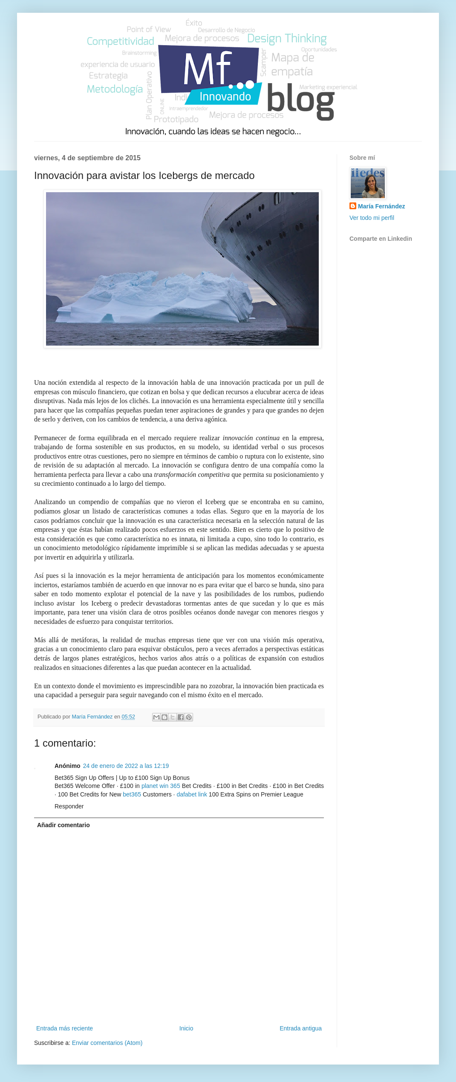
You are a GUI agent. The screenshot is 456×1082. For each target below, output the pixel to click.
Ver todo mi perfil (371, 217)
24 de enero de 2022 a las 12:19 (126, 765)
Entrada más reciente (64, 1028)
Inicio (186, 1028)
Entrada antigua (301, 1028)
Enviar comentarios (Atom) (107, 1042)
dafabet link (191, 794)
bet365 (132, 794)
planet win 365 (160, 785)
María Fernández (381, 206)
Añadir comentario (63, 825)
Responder (69, 806)
